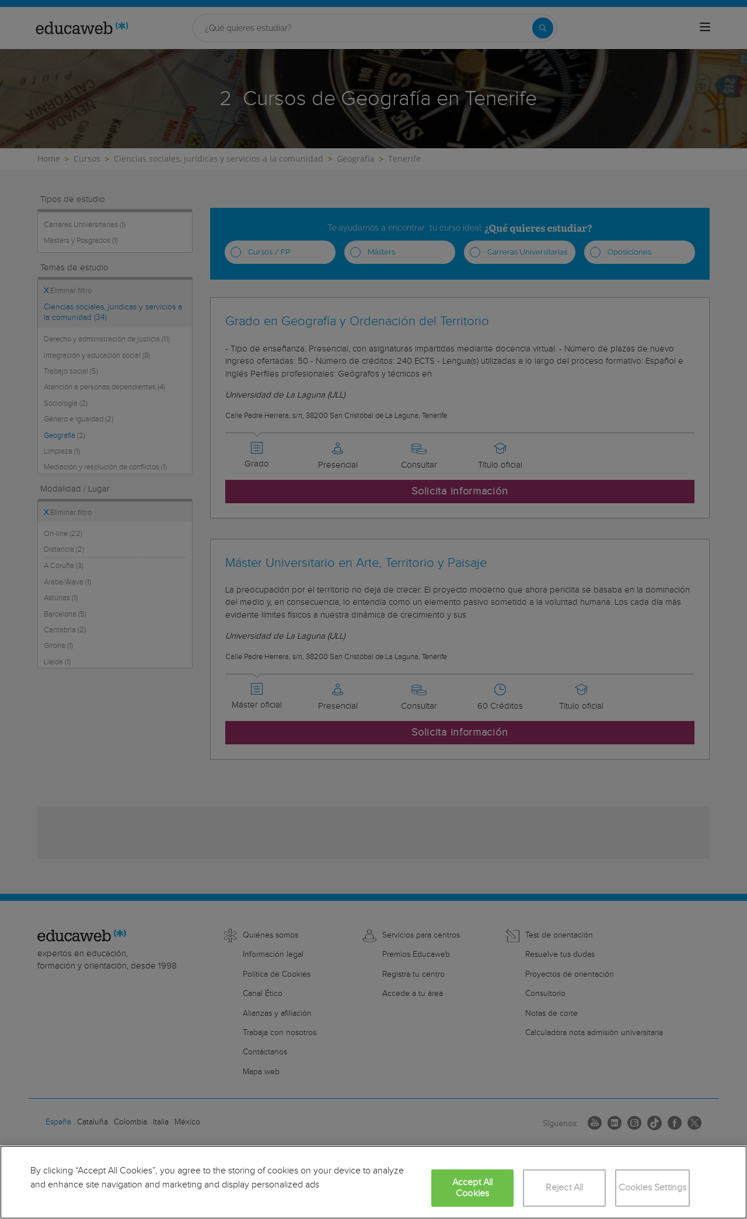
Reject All (565, 1187)
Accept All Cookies (472, 1188)
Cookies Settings (653, 1187)
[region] (373, 1182)
